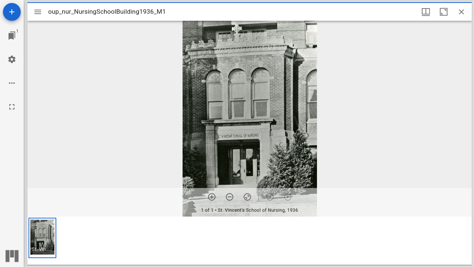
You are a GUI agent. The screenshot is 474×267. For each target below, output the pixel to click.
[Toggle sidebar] (38, 12)
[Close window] (461, 12)
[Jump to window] (12, 35)
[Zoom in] (212, 197)
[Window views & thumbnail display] (426, 12)
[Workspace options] (12, 83)
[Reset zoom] (247, 197)
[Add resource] (12, 12)
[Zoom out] (229, 197)
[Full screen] (12, 107)
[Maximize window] (444, 12)
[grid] (249, 241)
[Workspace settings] (12, 59)
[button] (42, 238)
